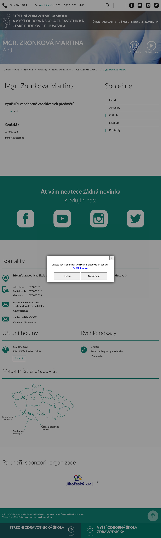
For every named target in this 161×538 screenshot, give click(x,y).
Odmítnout (94, 276)
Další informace (81, 268)
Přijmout (67, 276)
